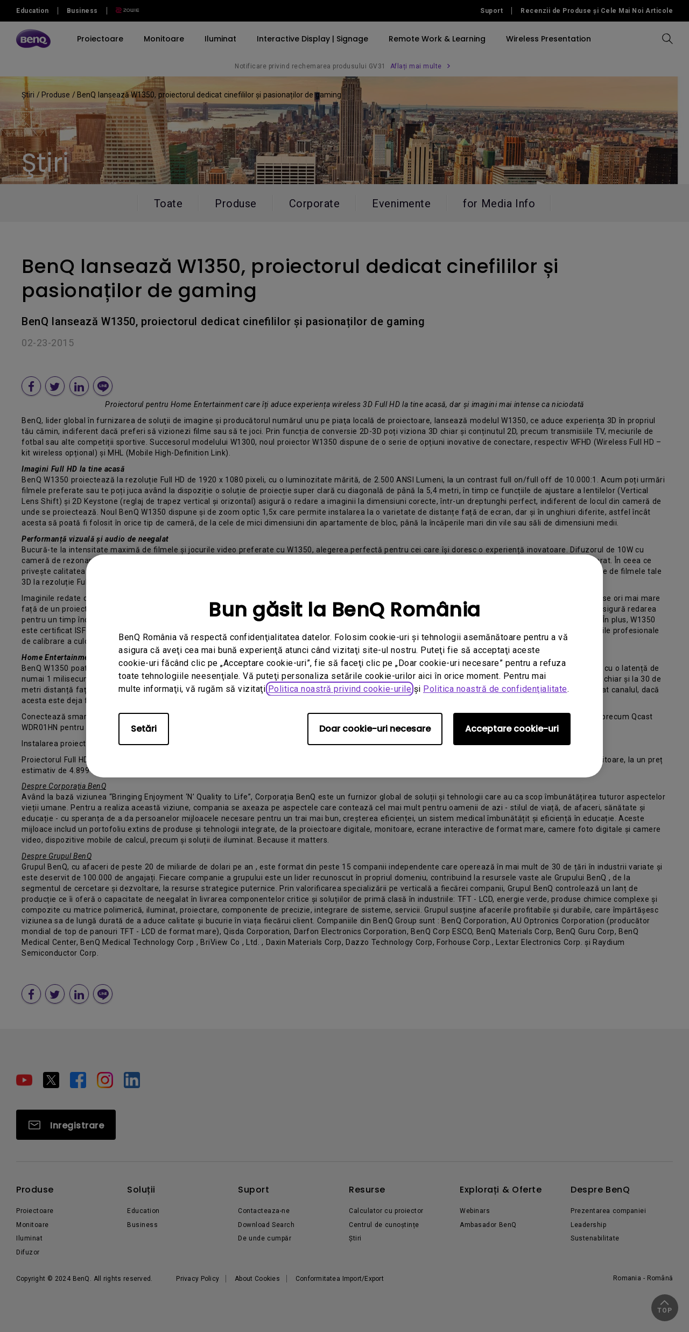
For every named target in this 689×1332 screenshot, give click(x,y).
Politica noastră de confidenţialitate (495, 689)
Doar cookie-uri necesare (375, 729)
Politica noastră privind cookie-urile (340, 689)
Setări (144, 729)
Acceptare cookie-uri (512, 729)
